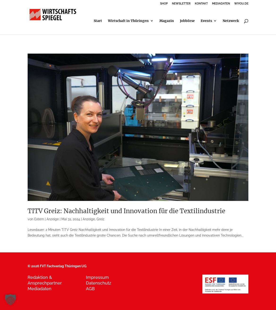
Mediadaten (39, 288)
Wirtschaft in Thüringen (128, 21)
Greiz (100, 219)
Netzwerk (231, 21)
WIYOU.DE (241, 3)
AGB (90, 288)
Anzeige (89, 219)
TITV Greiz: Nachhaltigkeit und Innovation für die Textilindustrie (126, 211)
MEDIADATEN (221, 3)
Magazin (166, 21)
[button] (10, 299)
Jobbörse (187, 21)
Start (98, 21)
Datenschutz (98, 282)
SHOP (164, 3)
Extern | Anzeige (46, 219)
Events (206, 21)
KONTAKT (201, 3)
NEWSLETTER (181, 3)
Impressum (97, 277)
